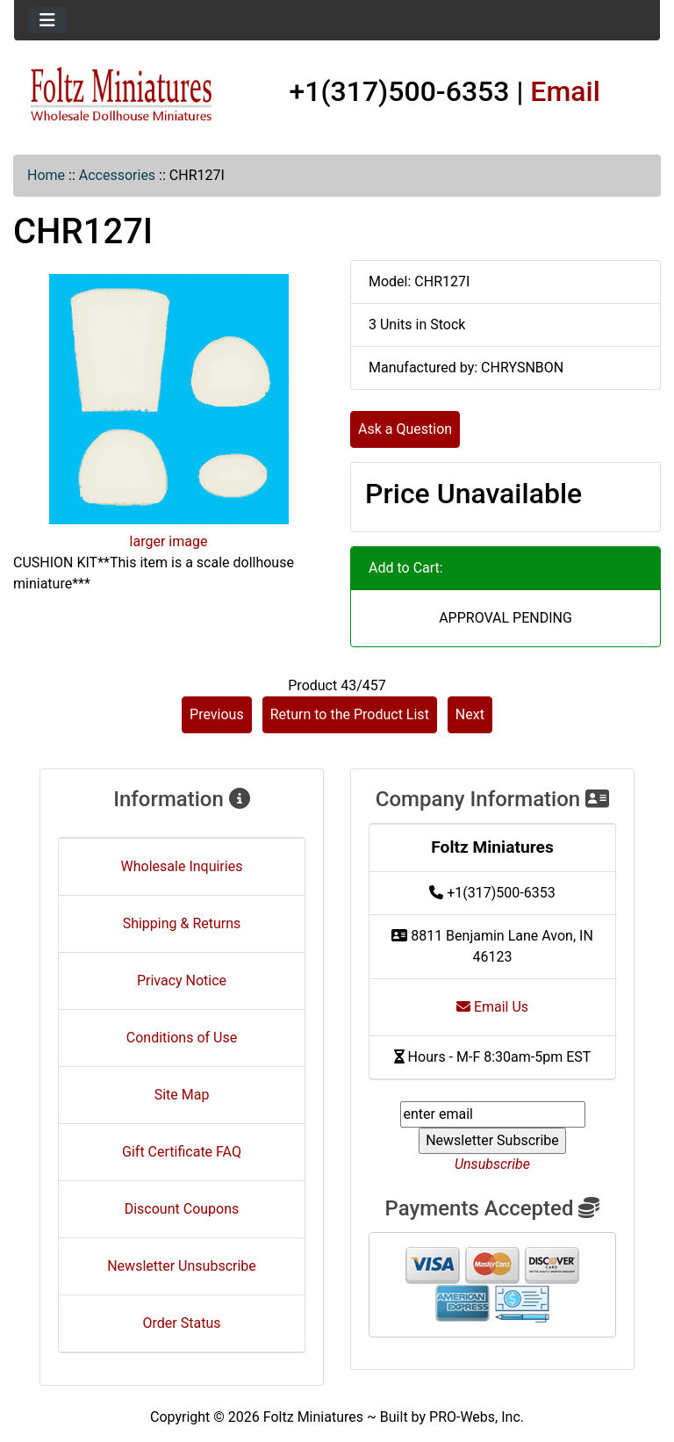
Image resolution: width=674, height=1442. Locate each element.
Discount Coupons (182, 1208)
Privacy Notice (181, 980)
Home (46, 175)
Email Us (492, 1007)
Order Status (182, 1323)
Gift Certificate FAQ (181, 1151)
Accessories (117, 175)
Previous (217, 714)
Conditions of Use (181, 1037)
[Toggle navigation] (47, 20)
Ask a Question (405, 429)
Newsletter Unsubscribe (181, 1266)
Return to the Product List (349, 714)
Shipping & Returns (182, 923)
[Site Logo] (121, 94)
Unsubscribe (492, 1164)
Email (565, 91)
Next (469, 714)
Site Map (182, 1094)
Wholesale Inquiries (182, 866)
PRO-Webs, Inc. (476, 1417)
